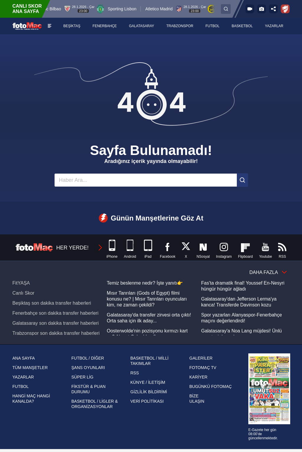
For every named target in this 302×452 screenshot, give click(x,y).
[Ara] (242, 180)
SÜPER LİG (82, 377)
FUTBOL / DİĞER (87, 358)
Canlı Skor (23, 293)
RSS (134, 373)
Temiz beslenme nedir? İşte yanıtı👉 (145, 282)
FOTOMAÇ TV (202, 367)
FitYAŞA (21, 282)
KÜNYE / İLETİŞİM (147, 382)
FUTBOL (20, 386)
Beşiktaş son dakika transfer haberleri (51, 303)
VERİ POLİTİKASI (147, 401)
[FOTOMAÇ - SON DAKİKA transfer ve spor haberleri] (27, 26)
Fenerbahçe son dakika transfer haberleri (55, 313)
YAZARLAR (23, 377)
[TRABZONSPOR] (180, 26)
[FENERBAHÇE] (105, 26)
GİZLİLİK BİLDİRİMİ (148, 391)
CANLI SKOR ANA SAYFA (27, 9)
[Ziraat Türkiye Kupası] (285, 8)
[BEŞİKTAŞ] (71, 26)
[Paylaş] (273, 8)
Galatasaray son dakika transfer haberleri (55, 323)
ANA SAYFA (23, 358)
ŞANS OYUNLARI (88, 367)
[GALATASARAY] (141, 26)
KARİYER (198, 377)
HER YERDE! (59, 247)
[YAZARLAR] (274, 26)
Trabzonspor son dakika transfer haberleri (56, 333)
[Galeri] (261, 8)
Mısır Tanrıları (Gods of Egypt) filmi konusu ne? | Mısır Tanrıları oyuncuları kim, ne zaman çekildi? (147, 299)
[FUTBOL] (213, 26)
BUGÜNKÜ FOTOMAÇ (210, 386)
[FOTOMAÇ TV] (249, 8)
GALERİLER (201, 358)
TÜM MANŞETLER (30, 367)
